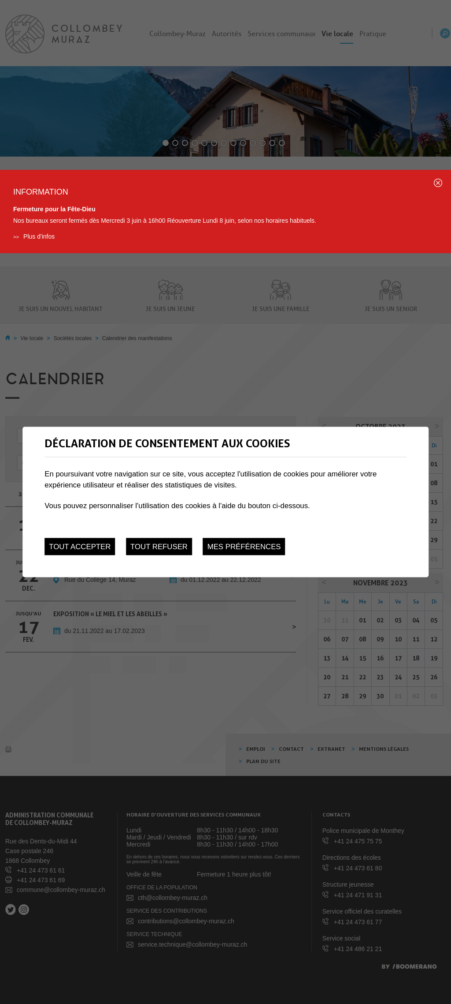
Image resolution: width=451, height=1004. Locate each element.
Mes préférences (244, 546)
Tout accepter (80, 546)
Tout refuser (159, 546)
